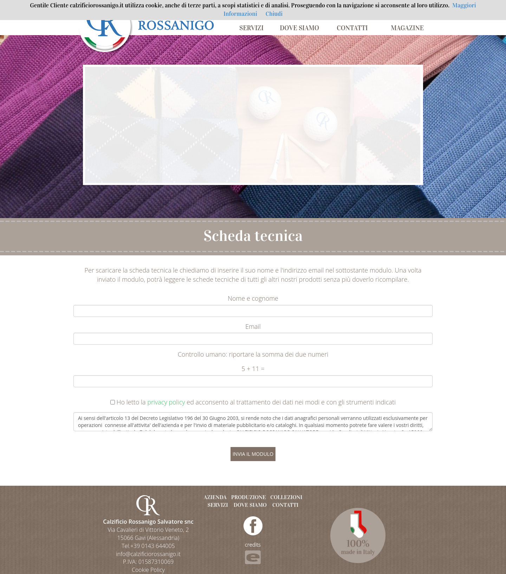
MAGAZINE (407, 28)
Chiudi (274, 14)
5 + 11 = (252, 368)
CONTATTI (352, 28)
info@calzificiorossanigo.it (148, 554)
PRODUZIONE (248, 497)
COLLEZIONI (286, 497)
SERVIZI (251, 28)
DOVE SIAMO (299, 28)
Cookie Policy (148, 570)
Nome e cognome (253, 298)
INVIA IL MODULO (253, 454)
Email (253, 326)
